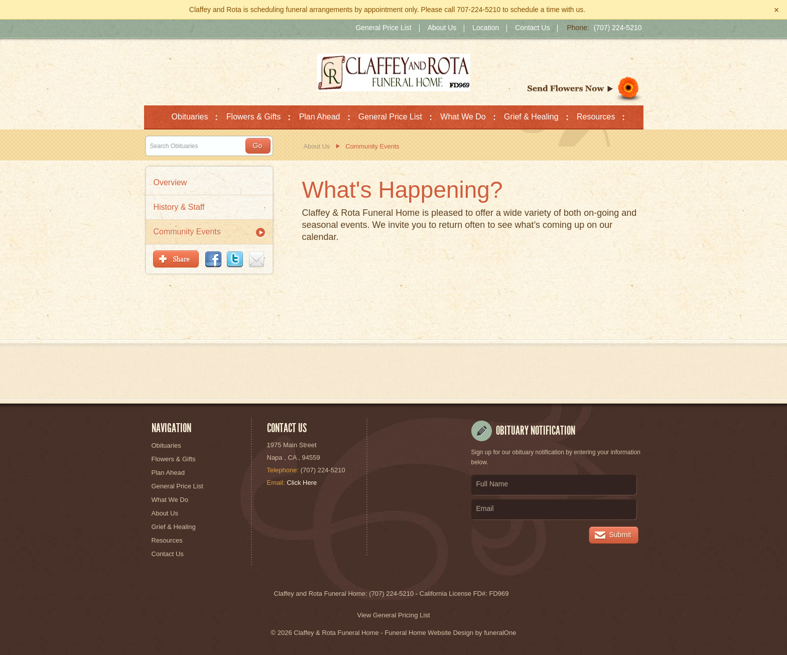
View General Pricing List (393, 615)
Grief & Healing (174, 527)
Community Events (187, 231)
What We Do (170, 499)
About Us (442, 28)
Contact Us (532, 28)
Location (485, 28)
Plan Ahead (168, 472)
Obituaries (166, 445)
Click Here (302, 482)
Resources (167, 540)
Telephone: (283, 470)
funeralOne (500, 632)
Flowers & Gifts (174, 459)
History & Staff (179, 207)
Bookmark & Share (209, 259)
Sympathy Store (585, 90)
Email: (276, 482)
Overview (170, 182)
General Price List (383, 28)
